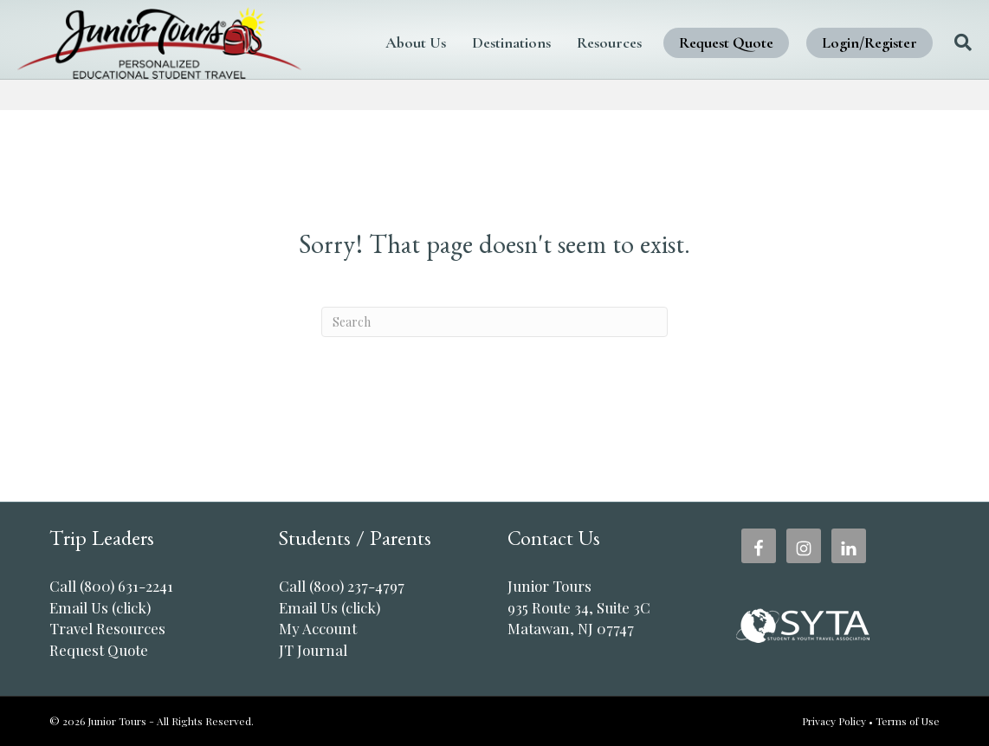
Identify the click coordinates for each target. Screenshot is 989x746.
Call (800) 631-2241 (111, 585)
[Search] (924, 55)
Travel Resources (107, 628)
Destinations (498, 30)
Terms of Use (908, 721)
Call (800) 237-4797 (341, 585)
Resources (596, 30)
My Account (318, 628)
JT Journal (313, 649)
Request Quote (713, 30)
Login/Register (431, 78)
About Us (402, 30)
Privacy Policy (834, 721)
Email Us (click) (100, 607)
